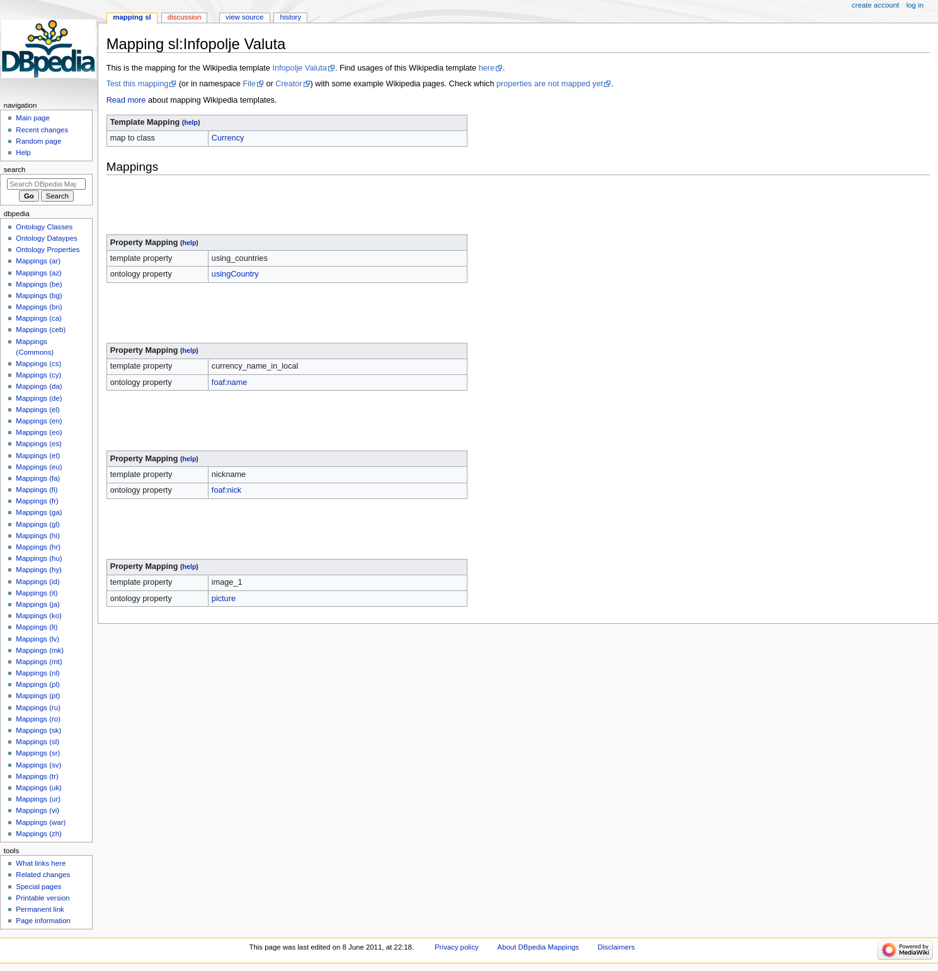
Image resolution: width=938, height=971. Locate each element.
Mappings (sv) (38, 765)
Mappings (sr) (38, 753)
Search (15, 169)
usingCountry (235, 274)
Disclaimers (616, 947)
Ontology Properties (47, 249)
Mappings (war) (41, 822)
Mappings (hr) (38, 547)
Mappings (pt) (38, 695)
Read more (126, 100)
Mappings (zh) (39, 833)
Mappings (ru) (38, 707)
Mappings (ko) (39, 615)
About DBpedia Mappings (539, 947)
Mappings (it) (36, 593)
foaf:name (229, 382)
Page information (43, 920)
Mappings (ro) (38, 719)
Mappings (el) (37, 409)
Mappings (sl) (37, 741)
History (290, 17)
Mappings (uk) (39, 787)
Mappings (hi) (37, 535)
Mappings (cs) (38, 363)
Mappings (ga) (39, 512)
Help (23, 152)
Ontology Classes (44, 227)
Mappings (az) (39, 273)
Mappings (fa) (38, 478)
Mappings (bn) (39, 307)
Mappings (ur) (38, 799)
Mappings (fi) (36, 489)
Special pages (38, 886)
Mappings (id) (37, 581)
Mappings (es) (39, 443)
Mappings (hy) (39, 569)
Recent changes (42, 130)
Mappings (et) (38, 455)
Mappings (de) (39, 398)
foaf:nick (226, 490)
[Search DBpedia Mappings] (46, 184)
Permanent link (40, 909)
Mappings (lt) (36, 627)
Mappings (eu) (39, 467)
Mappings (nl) (37, 673)
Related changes (43, 874)
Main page (33, 118)
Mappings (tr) (37, 776)
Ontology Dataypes (46, 238)
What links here (41, 863)
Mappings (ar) (38, 261)
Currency (228, 138)
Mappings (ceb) (41, 329)
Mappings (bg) (39, 295)
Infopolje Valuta (299, 68)
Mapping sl (132, 17)
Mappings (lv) (37, 639)
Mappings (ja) (37, 604)
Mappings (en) (39, 421)
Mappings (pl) (37, 684)
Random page (38, 141)
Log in (915, 5)
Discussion (184, 17)
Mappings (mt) (39, 661)
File (249, 83)
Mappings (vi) (37, 810)
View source (244, 17)
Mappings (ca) (39, 318)
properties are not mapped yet (549, 83)
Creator (288, 83)
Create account (875, 5)
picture (224, 598)
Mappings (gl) (37, 524)
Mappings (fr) (37, 501)
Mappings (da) (39, 386)
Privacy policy (457, 947)
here (487, 68)
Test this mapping (137, 83)
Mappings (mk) (40, 650)
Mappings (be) (39, 284)
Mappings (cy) (38, 375)
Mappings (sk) (38, 730)
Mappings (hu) (39, 558)
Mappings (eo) (39, 432)
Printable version (42, 898)
